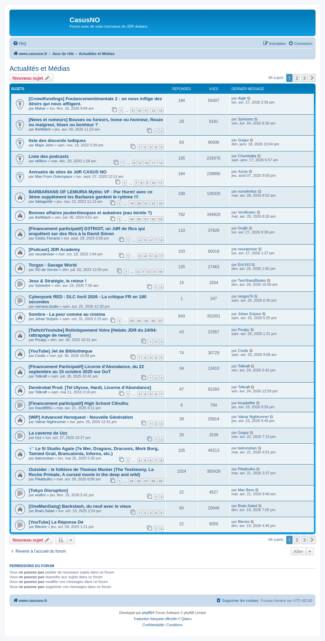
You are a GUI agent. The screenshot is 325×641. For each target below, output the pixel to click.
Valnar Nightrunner (50, 422)
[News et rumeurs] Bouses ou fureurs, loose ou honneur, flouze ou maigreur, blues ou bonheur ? (96, 122)
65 (131, 481)
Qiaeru (186, 619)
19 (131, 203)
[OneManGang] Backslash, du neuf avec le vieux (80, 506)
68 (153, 481)
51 (146, 219)
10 (139, 110)
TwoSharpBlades (252, 280)
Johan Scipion (46, 319)
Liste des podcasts (49, 156)
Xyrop (243, 171)
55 (146, 320)
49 (131, 219)
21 (146, 203)
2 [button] (297, 78)
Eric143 (244, 264)
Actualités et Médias (39, 68)
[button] (312, 78)
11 (146, 110)
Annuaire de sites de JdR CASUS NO (68, 171)
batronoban (44, 458)
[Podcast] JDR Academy (54, 249)
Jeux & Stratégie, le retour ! (58, 280)
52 (153, 219)
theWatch (43, 129)
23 (160, 203)
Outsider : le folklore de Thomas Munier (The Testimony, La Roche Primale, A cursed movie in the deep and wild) (91, 472)
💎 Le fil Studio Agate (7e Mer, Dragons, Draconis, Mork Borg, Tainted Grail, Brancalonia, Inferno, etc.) (94, 451)
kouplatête (246, 403)
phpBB (147, 613)
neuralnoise (44, 254)
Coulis (40, 356)
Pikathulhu (43, 479)
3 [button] (304, 78)
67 (146, 481)
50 (139, 219)
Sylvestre (245, 119)
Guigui (243, 140)
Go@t (243, 228)
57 (160, 320)
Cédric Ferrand (47, 238)
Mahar (40, 108)
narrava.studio (47, 306)
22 (153, 203)
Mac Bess (246, 490)
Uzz (38, 438)
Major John (44, 145)
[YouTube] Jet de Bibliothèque (60, 351)
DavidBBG (43, 408)
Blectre (41, 527)
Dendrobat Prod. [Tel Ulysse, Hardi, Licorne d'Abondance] (90, 387)
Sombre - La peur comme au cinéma (67, 314)
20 (139, 203)
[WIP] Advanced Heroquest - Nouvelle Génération (81, 417)
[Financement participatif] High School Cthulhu (78, 403)
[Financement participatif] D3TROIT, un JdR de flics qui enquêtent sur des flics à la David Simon (87, 231)
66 (139, 481)
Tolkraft (41, 376)
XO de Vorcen (46, 270)
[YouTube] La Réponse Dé (56, 522)
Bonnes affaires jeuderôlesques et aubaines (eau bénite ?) (90, 212)
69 (160, 481)
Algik (242, 98)
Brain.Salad (44, 511)
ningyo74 (245, 296)
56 (153, 320)
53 (160, 219)
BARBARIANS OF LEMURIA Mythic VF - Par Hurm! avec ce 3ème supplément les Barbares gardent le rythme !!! (91, 194)
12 (153, 110)
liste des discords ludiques (57, 140)
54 (139, 320)
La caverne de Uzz (48, 433)
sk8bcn (41, 161)
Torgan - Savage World (53, 265)
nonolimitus (247, 191)
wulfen (40, 495)
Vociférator (247, 212)
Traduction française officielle (155, 619)
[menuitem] (19, 43)
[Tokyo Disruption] (48, 490)
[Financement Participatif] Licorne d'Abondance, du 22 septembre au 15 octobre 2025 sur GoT (86, 369)
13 (160, 110)
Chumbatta (247, 156)
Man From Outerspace (53, 176)
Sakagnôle (44, 201)
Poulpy (41, 340)
